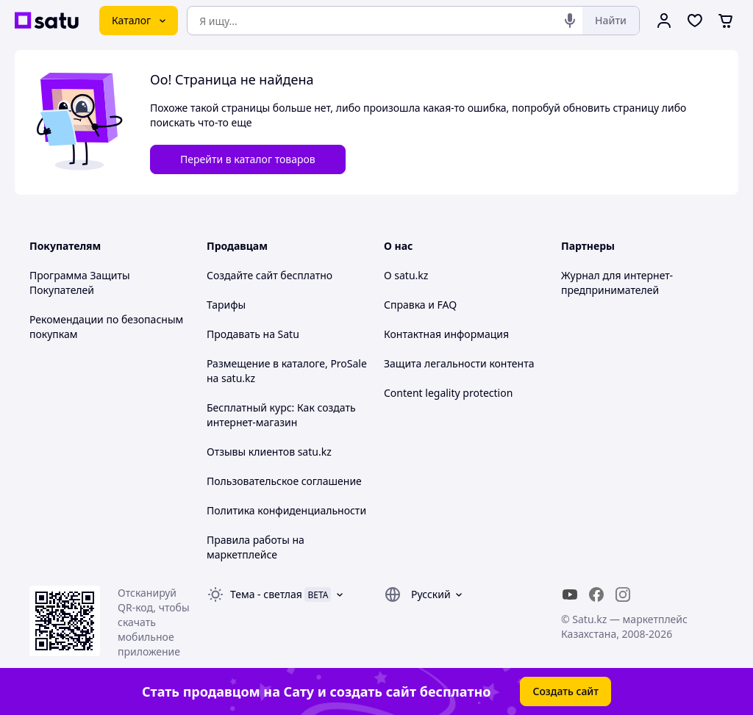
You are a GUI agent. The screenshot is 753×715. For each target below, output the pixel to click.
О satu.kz (406, 275)
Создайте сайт (242, 275)
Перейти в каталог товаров (247, 159)
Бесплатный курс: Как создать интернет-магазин (281, 414)
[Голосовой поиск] (569, 21)
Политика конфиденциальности (286, 510)
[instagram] (623, 594)
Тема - (266, 594)
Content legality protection (448, 393)
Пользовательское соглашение (284, 481)
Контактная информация (446, 334)
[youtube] (570, 594)
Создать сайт (565, 691)
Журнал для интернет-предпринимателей (617, 282)
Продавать (233, 334)
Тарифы (226, 305)
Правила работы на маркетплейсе (255, 547)
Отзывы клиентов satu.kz (269, 452)
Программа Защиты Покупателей (79, 282)
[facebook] (596, 594)
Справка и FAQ (420, 305)
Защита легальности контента (459, 363)
